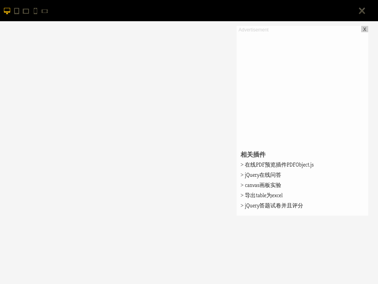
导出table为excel (262, 195)
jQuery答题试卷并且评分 (272, 205)
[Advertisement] (302, 89)
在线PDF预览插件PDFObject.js (277, 164)
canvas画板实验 (261, 185)
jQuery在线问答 (261, 174)
